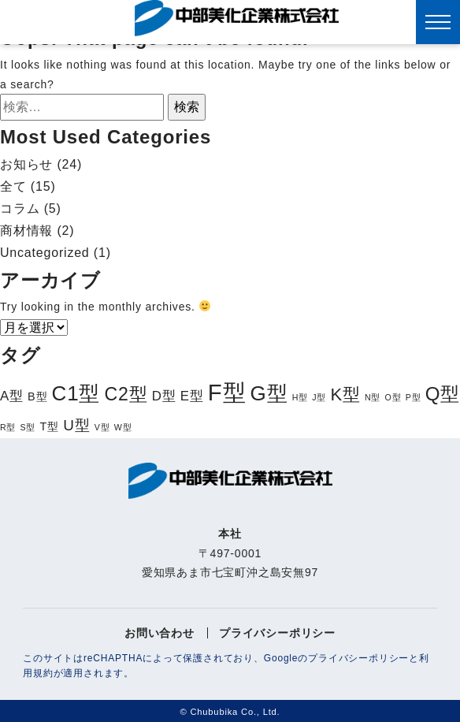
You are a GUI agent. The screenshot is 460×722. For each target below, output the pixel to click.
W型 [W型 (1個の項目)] (123, 427)
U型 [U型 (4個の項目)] (76, 425)
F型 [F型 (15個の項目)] (227, 392)
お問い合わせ (159, 633)
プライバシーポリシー (277, 633)
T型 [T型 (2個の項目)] (49, 426)
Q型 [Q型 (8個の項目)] (442, 393)
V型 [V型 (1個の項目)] (102, 427)
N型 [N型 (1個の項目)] (372, 397)
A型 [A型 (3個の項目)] (12, 396)
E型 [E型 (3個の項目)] (192, 396)
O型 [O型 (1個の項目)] (393, 397)
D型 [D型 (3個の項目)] (164, 396)
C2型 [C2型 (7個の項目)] (125, 394)
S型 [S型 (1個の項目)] (28, 427)
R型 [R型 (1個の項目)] (8, 427)
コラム (19, 208)
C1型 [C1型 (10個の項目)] (76, 393)
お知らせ (26, 164)
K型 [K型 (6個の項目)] (345, 394)
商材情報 (26, 230)
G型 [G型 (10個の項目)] (269, 393)
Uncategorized (45, 252)
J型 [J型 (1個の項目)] (319, 397)
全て (13, 186)
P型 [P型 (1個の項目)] (413, 397)
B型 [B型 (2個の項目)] (37, 396)
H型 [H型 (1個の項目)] (300, 397)
